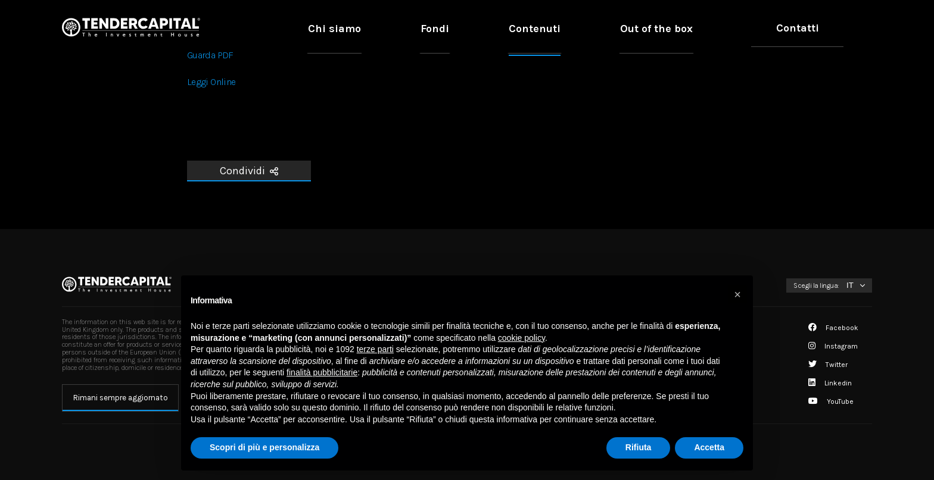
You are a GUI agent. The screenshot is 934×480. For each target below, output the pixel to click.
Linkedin (830, 383)
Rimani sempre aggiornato (120, 397)
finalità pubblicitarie (322, 372)
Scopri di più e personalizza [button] (264, 447)
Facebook (833, 328)
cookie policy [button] (521, 338)
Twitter (828, 364)
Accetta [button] (709, 447)
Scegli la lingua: (816, 285)
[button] (737, 294)
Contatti (814, 27)
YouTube (831, 401)
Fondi (560, 27)
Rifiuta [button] (638, 447)
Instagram (833, 346)
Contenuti (624, 27)
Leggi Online (211, 81)
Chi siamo (496, 27)
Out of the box (709, 27)
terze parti (375, 349)
